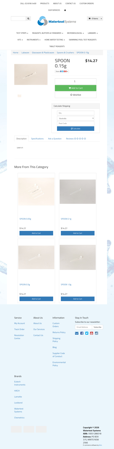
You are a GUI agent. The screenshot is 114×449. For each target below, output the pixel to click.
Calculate (75, 128)
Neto (100, 445)
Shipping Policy (56, 340)
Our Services (54, 10)
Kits (20, 39)
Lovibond (18, 402)
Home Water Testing (54, 39)
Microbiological (75, 33)
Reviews (76, 138)
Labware (93, 33)
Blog (55, 347)
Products (44, 3)
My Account (19, 323)
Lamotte (18, 396)
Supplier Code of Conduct (59, 355)
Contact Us (71, 3)
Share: (62, 71)
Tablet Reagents (57, 46)
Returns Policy (59, 332)
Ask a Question (54, 138)
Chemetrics (19, 417)
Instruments (34, 39)
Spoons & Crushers (65, 52)
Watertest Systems (18, 410)
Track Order (19, 329)
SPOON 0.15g (82, 52)
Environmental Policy (59, 364)
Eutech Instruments (19, 383)
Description (21, 138)
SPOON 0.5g (24, 284)
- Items (93, 18)
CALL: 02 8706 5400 (28, 3)
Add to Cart (76, 88)
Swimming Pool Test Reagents (83, 39)
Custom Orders (87, 3)
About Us (57, 3)
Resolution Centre (19, 337)
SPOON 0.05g (25, 218)
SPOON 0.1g (66, 218)
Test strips (22, 33)
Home (15, 52)
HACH (17, 390)
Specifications (37, 138)
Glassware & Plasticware (43, 52)
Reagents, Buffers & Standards (47, 33)
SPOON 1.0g (66, 284)
